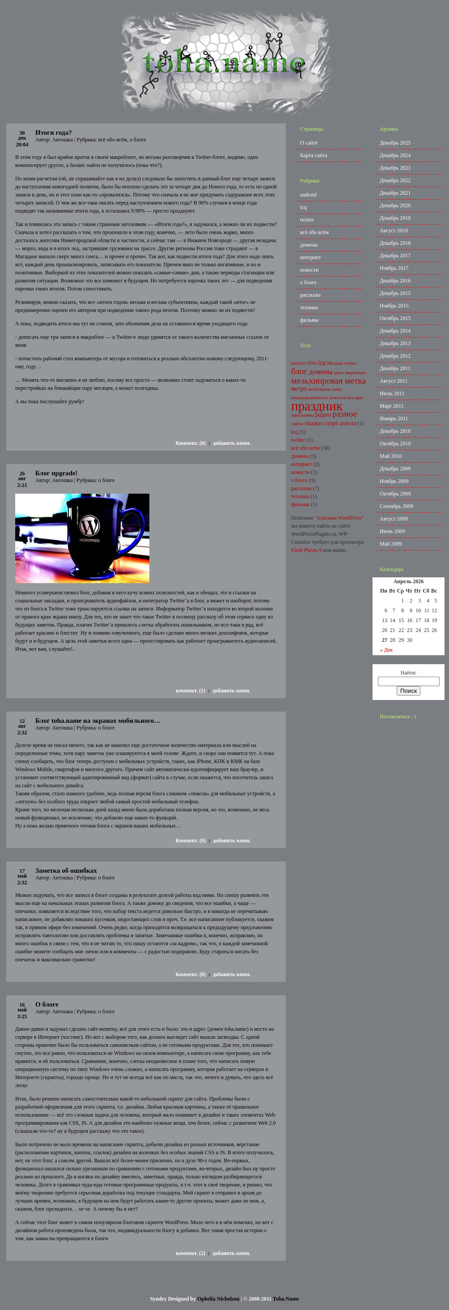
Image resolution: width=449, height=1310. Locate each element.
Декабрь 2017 (395, 255)
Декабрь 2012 (395, 356)
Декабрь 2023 (395, 168)
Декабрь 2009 (395, 468)
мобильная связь (325, 389)
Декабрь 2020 (395, 205)
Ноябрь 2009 (394, 481)
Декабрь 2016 (395, 280)
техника (309, 307)
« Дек (386, 650)
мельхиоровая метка (328, 380)
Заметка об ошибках (66, 870)
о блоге (138, 140)
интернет (310, 257)
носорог (355, 397)
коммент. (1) (190, 690)
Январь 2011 (394, 418)
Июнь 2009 (392, 531)
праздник (317, 406)
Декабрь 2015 (395, 293)
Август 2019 (394, 230)
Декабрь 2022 (395, 180)
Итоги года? (53, 132)
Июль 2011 (392, 393)
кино (339, 372)
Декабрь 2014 (395, 331)
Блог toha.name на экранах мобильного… (98, 720)
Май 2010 (391, 456)
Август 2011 (393, 381)
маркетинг (355, 372)
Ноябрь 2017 (394, 268)
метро (299, 388)
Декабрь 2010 (395, 431)
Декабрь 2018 (395, 243)
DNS (312, 363)
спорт (331, 423)
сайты (297, 423)
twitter (307, 220)
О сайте (309, 143)
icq (303, 207)
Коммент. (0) (190, 443)
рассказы (310, 295)
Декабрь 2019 (395, 218)
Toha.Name (286, 1299)
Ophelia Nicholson (218, 1299)
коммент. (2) (190, 1253)
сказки (313, 423)
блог (299, 371)
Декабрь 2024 (395, 155)
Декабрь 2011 (395, 368)
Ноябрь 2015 (394, 306)
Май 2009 (391, 544)
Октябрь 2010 (395, 443)
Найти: (408, 673)
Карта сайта (313, 155)
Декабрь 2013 (395, 343)
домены (309, 245)
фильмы (309, 320)
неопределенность (309, 397)
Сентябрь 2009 (396, 506)
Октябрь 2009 (395, 494)
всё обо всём (112, 140)
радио (323, 414)
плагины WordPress (339, 518)
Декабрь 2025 (395, 143)
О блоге (47, 1004)
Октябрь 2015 (395, 318)
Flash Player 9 (306, 550)
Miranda (335, 363)
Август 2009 (394, 519)
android (308, 195)
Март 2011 (392, 406)
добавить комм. (232, 443)
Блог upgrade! (56, 473)
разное (344, 413)
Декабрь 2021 (395, 193)
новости (309, 270)
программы (302, 415)
